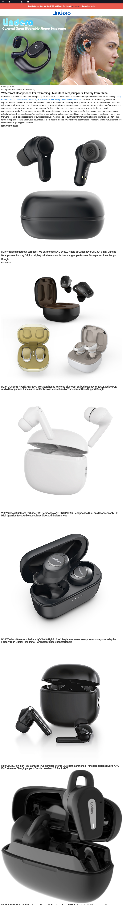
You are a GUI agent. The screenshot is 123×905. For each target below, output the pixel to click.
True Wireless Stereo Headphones (51, 99)
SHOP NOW (76, 6)
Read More (5, 262)
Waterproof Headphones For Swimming (18, 89)
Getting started (7, 87)
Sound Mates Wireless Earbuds (23, 99)
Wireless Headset (74, 99)
